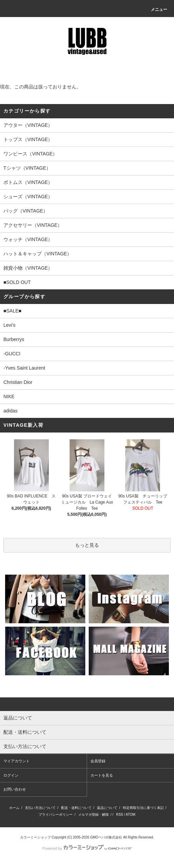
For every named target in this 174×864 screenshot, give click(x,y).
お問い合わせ (14, 789)
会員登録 (97, 761)
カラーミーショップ (35, 837)
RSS (119, 814)
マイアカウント (16, 761)
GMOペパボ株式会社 (106, 837)
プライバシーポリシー (56, 814)
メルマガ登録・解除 (93, 814)
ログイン (10, 775)
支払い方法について (40, 808)
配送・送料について (76, 808)
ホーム (14, 808)
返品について (107, 808)
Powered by (87, 848)
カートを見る (101, 775)
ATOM (130, 814)
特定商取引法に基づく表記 (143, 808)
